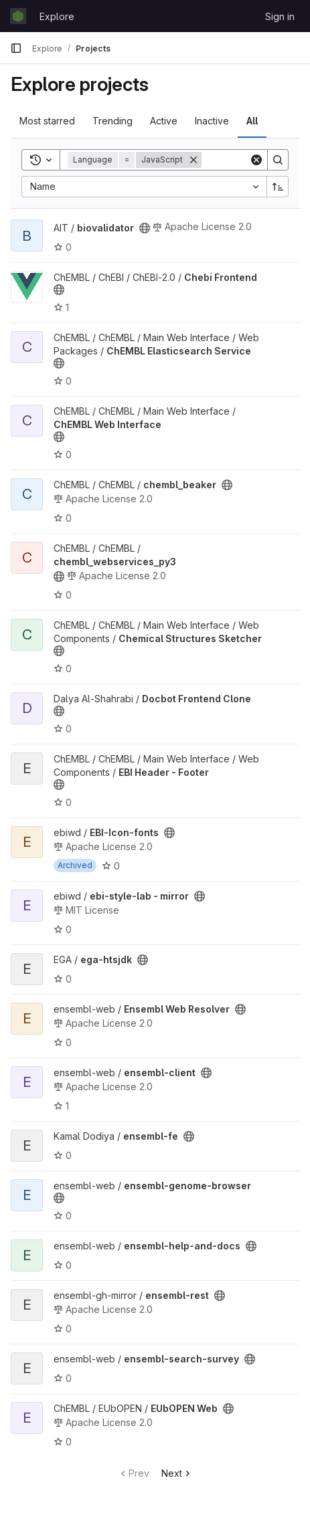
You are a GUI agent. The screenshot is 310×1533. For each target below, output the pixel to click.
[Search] (278, 160)
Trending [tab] (112, 120)
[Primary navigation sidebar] (16, 48)
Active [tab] (163, 120)
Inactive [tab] (212, 120)
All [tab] (252, 120)
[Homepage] (18, 16)
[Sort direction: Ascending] (278, 186)
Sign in (280, 16)
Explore (57, 16)
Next (177, 1473)
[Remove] (193, 160)
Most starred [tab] (47, 120)
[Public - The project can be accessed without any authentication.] (144, 228)
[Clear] (256, 160)
